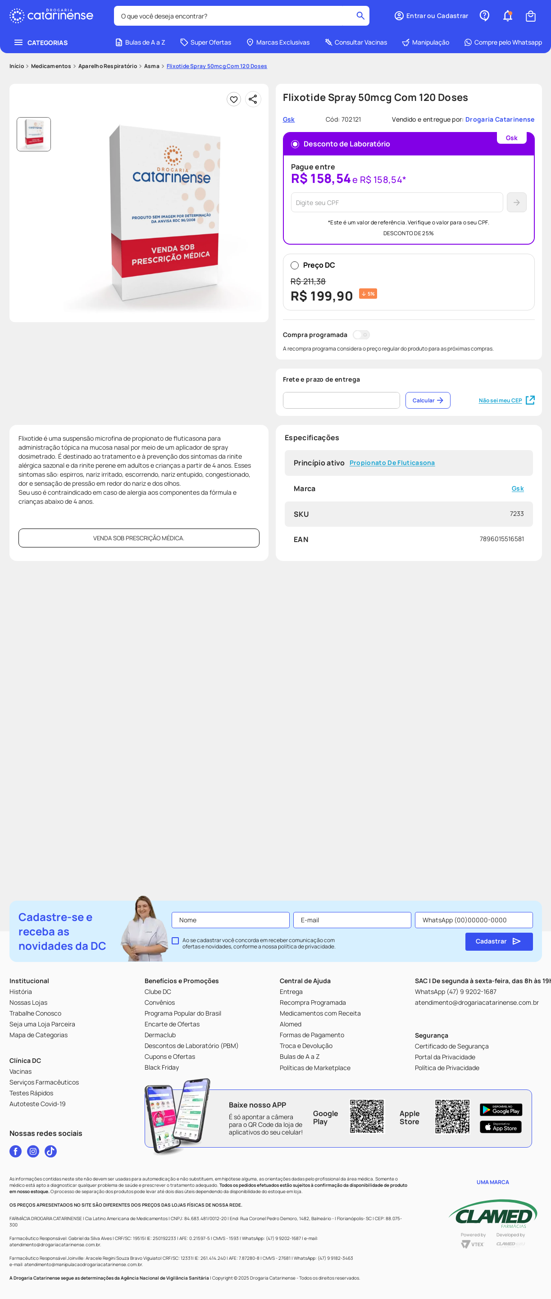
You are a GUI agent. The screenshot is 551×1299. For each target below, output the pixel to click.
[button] (507, 15)
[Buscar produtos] (361, 16)
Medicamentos (51, 66)
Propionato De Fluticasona (392, 463)
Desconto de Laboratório (340, 144)
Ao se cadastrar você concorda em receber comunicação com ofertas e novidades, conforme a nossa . (259, 943)
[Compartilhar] (253, 99)
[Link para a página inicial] (16, 66)
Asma (151, 66)
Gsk (518, 488)
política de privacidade (306, 946)
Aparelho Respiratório (107, 66)
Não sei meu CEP (507, 401)
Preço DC (409, 282)
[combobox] (242, 16)
